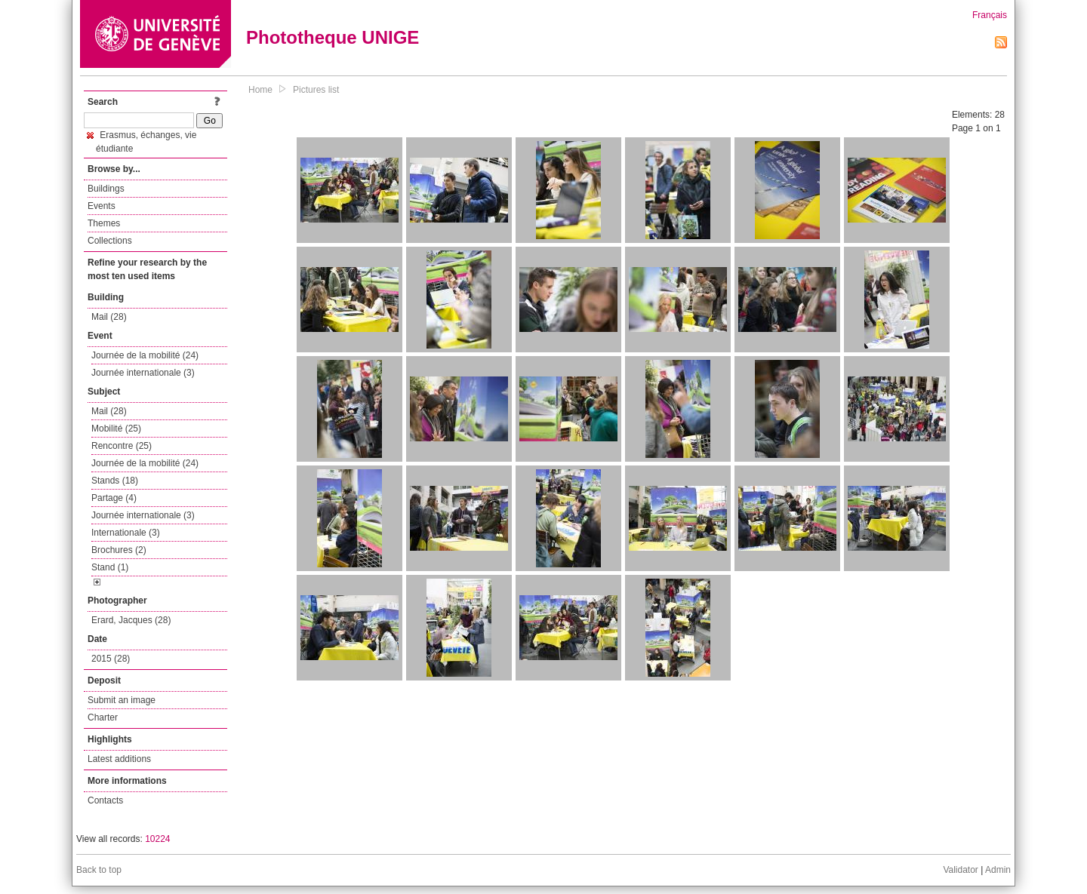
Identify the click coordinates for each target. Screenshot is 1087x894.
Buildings (106, 188)
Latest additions (119, 759)
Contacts (105, 800)
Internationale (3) (125, 532)
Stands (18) (114, 480)
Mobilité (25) (116, 428)
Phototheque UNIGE (332, 37)
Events (101, 206)
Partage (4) (114, 498)
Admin (998, 870)
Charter (103, 717)
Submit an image (122, 700)
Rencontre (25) (121, 446)
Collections (110, 240)
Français (989, 15)
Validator (960, 870)
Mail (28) (109, 317)
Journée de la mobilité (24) (145, 355)
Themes (104, 223)
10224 (157, 839)
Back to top (99, 870)
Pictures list (316, 89)
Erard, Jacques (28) (131, 620)
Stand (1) (109, 567)
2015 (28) (110, 658)
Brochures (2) (118, 550)
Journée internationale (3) (143, 372)
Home (260, 89)
